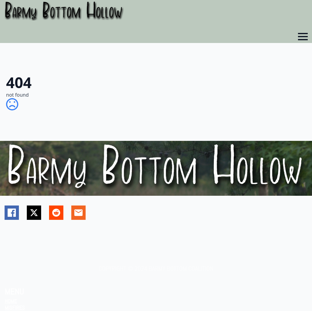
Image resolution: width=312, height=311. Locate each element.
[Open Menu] (303, 36)
